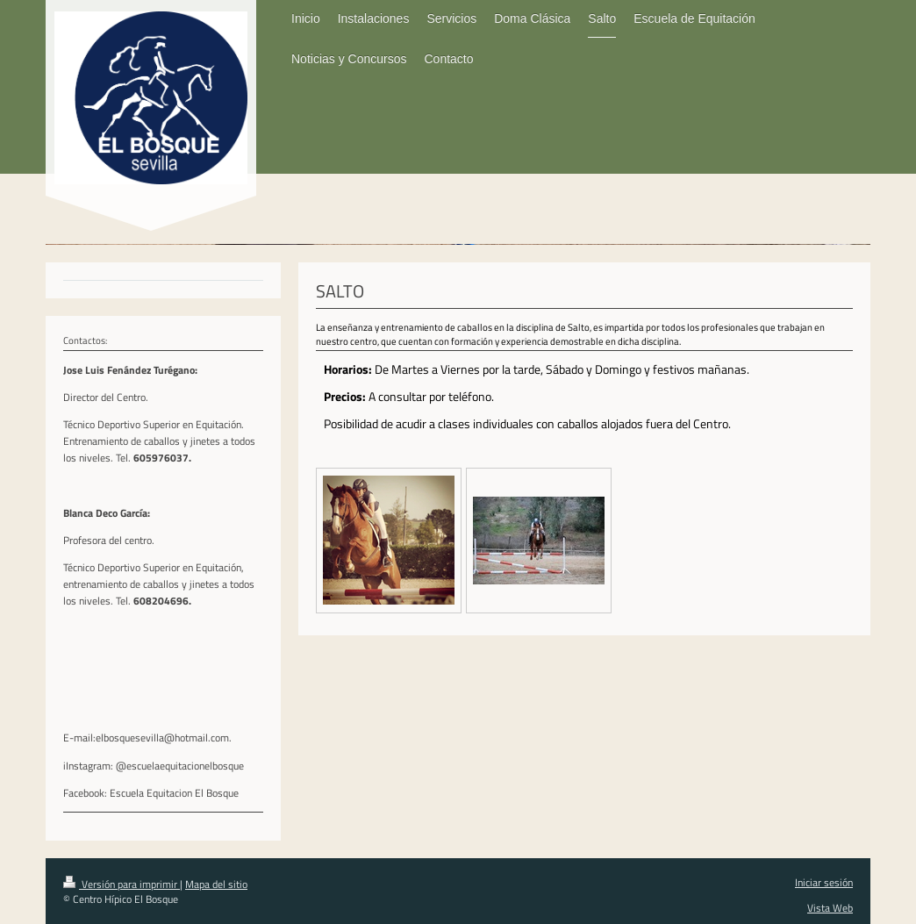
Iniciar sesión (824, 882)
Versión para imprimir (121, 884)
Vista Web (830, 907)
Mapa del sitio (216, 884)
